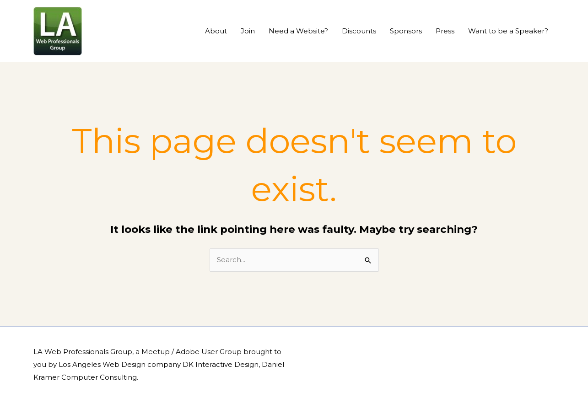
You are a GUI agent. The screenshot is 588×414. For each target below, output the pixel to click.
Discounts (359, 31)
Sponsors (406, 31)
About (216, 31)
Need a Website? (298, 31)
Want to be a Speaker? (508, 31)
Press (445, 31)
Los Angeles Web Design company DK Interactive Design (159, 364)
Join (248, 31)
